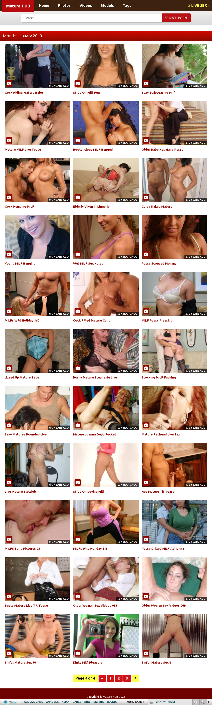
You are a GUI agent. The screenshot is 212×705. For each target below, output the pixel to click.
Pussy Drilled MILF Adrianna (164, 548)
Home (44, 5)
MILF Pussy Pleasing (158, 320)
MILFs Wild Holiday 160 (23, 320)
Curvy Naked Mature (158, 206)
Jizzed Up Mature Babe (23, 377)
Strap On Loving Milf (89, 491)
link (208, 640)
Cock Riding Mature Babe (25, 92)
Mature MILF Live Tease (24, 149)
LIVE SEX (199, 5)
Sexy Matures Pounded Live (27, 434)
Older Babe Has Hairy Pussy (164, 149)
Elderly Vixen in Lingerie (93, 206)
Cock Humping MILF (20, 206)
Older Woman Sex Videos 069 (165, 605)
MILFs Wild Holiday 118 (91, 548)
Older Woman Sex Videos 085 (96, 605)
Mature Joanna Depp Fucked (96, 434)
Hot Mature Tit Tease (159, 491)
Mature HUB (18, 6)
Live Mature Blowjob (21, 491)
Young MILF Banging (21, 263)
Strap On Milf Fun (87, 92)
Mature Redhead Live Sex (162, 434)
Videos (86, 5)
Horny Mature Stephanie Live (96, 377)
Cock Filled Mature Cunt (92, 320)
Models (107, 5)
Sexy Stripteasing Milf (160, 92)
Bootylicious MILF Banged (93, 149)
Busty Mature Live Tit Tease (27, 605)
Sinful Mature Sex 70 (21, 662)
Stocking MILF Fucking (159, 377)
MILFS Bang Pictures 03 (23, 548)
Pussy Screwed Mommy (160, 263)
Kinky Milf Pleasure (88, 662)
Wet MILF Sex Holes (89, 263)
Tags (127, 5)
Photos (64, 5)
